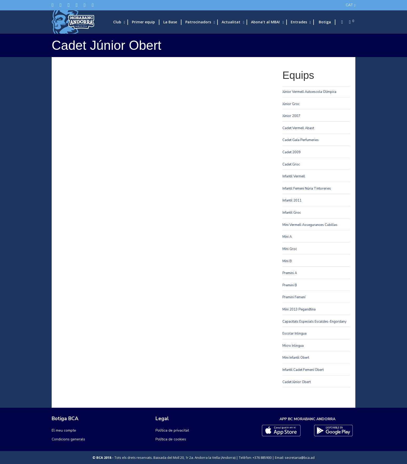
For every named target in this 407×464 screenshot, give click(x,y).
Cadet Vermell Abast (298, 128)
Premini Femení (294, 297)
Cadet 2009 (291, 152)
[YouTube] (93, 5)
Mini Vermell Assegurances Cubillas (309, 225)
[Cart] (348, 22)
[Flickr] (85, 5)
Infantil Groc (291, 212)
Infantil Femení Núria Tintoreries (306, 188)
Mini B (287, 261)
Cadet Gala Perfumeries (300, 140)
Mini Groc (289, 249)
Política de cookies (170, 439)
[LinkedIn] (77, 5)
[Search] (340, 22)
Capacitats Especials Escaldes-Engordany (314, 321)
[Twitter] (52, 5)
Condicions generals (68, 439)
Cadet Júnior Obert (296, 382)
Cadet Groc (291, 164)
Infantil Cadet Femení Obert (303, 370)
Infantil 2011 (292, 200)
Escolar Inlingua (294, 333)
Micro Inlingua (293, 345)
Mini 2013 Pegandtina (299, 309)
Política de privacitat (172, 430)
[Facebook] (61, 5)
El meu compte (64, 430)
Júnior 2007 (291, 116)
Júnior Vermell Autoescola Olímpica (309, 91)
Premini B (289, 285)
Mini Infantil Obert (295, 357)
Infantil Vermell (293, 176)
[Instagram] (69, 5)
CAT (349, 5)
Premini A (289, 273)
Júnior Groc (291, 104)
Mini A (287, 236)
